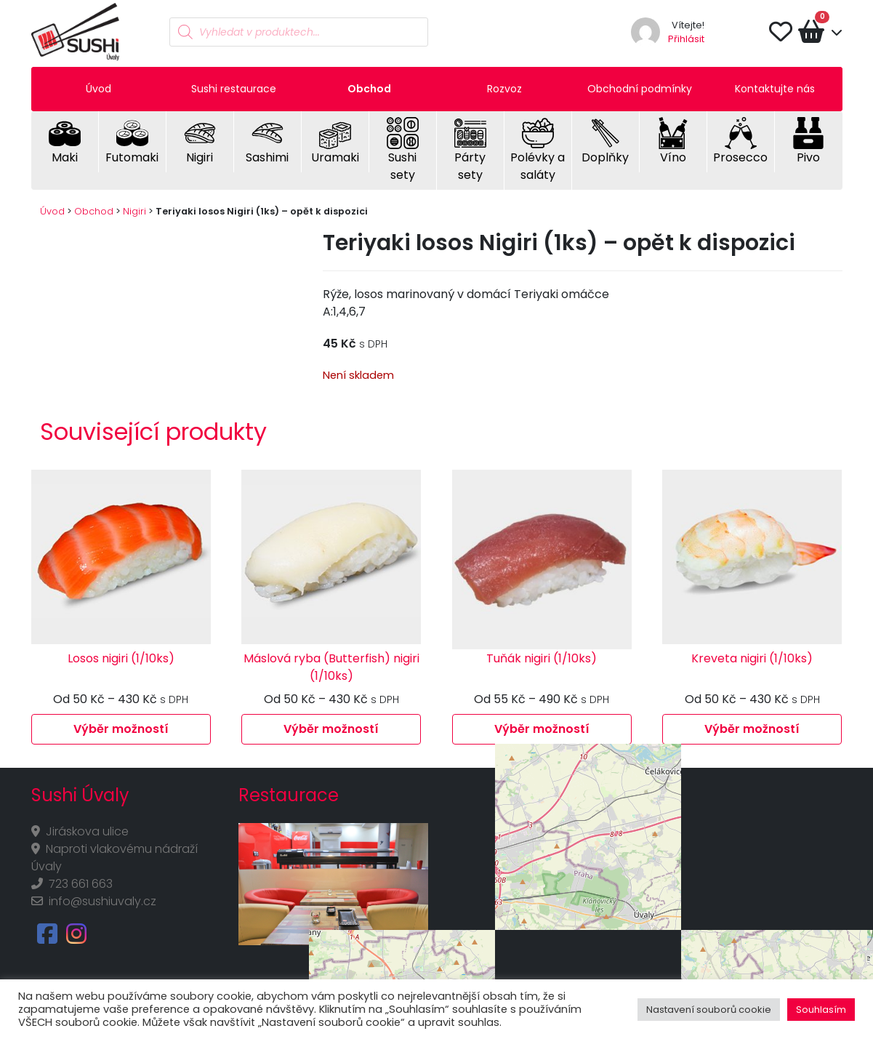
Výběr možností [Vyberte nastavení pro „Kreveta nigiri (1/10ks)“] (752, 729)
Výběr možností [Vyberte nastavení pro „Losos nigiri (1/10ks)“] (121, 729)
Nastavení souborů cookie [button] (708, 1009)
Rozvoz (504, 88)
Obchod (369, 88)
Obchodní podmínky (639, 88)
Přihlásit (686, 39)
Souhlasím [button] (821, 1009)
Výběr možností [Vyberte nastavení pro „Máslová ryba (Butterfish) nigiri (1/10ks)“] (331, 729)
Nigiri (134, 211)
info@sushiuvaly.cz (102, 901)
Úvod (98, 88)
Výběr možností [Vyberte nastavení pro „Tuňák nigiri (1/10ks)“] (542, 729)
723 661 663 (81, 883)
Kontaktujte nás (775, 88)
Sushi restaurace (233, 88)
